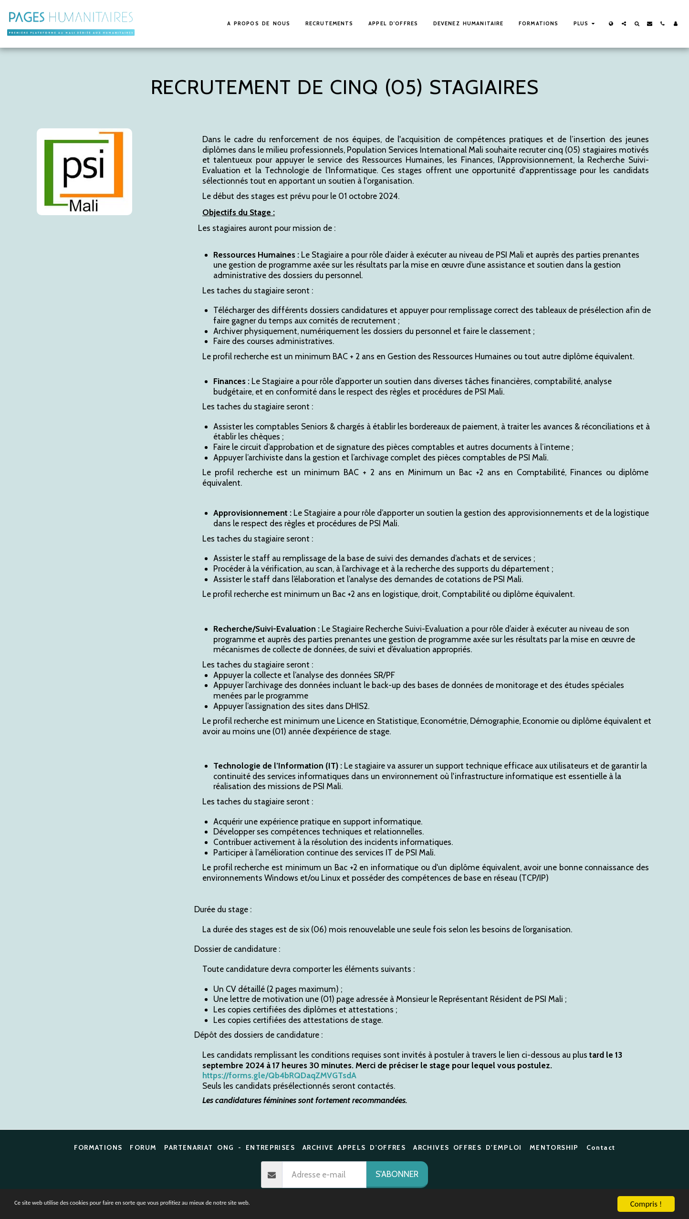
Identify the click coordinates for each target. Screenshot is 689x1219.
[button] (624, 23)
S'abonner (397, 1174)
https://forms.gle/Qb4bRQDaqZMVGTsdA (279, 1075)
